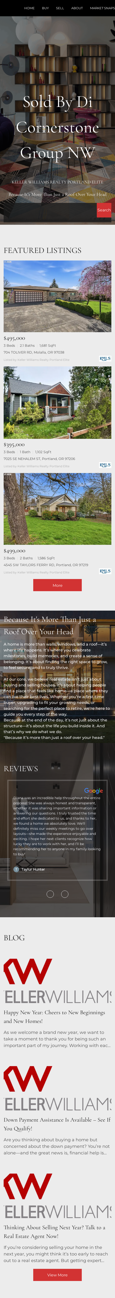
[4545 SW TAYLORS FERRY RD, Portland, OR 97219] (57, 509)
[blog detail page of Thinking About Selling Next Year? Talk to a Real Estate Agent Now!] (57, 1212)
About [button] (77, 8)
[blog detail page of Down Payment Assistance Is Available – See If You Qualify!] (57, 1105)
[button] (104, 210)
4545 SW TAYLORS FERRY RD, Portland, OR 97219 (46, 565)
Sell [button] (60, 8)
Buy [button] (45, 8)
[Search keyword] (50, 210)
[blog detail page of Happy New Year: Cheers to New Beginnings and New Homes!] (57, 997)
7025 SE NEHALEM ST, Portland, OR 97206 (39, 459)
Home (29, 8)
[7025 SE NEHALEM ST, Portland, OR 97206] (57, 402)
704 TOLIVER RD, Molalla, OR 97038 (34, 352)
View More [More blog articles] (57, 1275)
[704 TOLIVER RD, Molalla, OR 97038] (57, 296)
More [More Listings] (58, 585)
